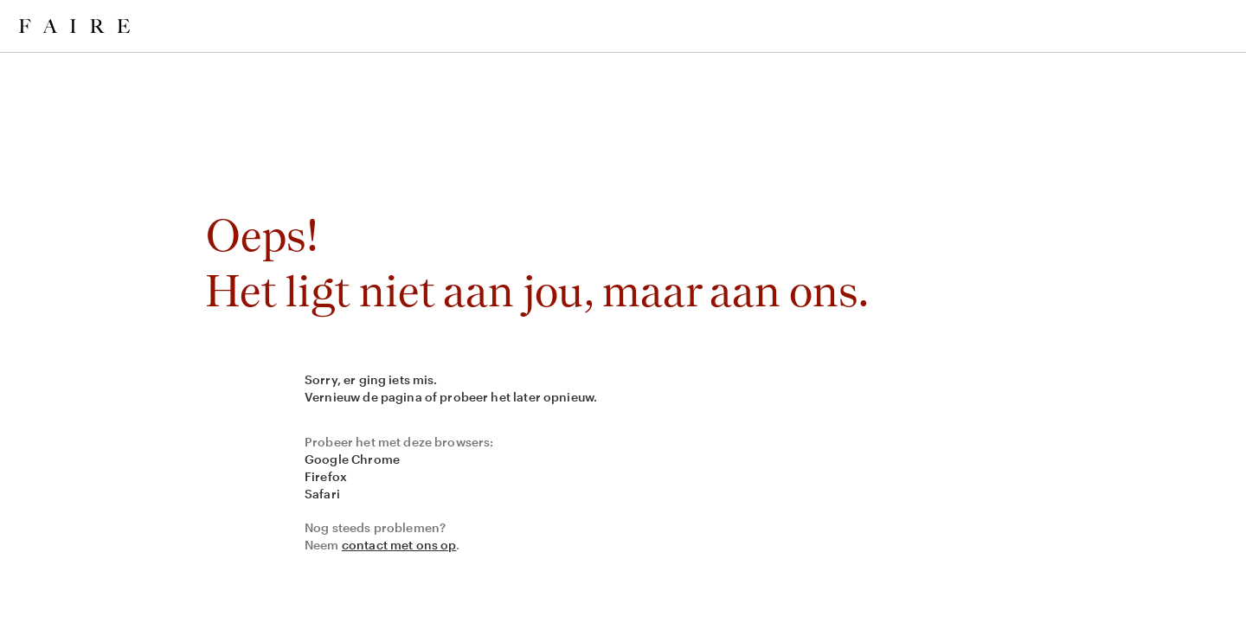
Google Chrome (352, 459)
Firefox (326, 476)
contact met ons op (399, 544)
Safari (322, 493)
